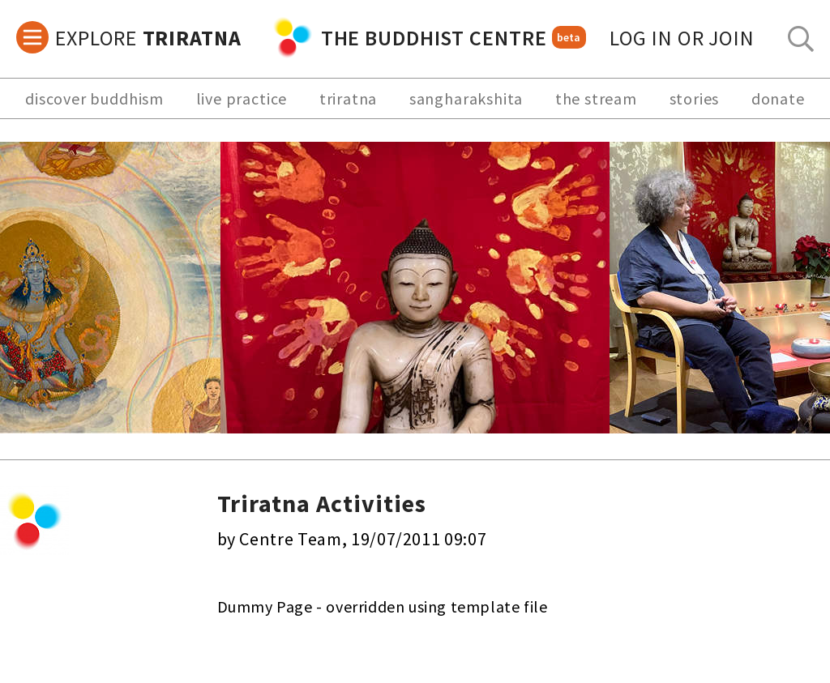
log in (682, 37)
